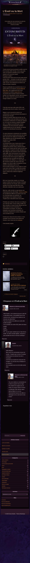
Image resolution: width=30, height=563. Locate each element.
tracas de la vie (18, 92)
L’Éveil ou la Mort (23, 192)
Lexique (3, 476)
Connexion (4, 499)
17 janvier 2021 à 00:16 (16, 345)
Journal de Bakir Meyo (6, 471)
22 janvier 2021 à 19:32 (19, 377)
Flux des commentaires (6, 503)
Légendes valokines (6, 473)
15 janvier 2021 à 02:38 (14, 308)
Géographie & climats (6, 469)
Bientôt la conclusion (6, 445)
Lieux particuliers (5, 478)
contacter (20, 220)
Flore (3, 467)
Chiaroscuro (6, 92)
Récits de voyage (5, 484)
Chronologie (4, 461)
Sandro (20, 13)
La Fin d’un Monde (5, 442)
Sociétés (3, 486)
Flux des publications (6, 501)
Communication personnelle (7, 463)
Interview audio (5, 451)
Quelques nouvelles (6, 448)
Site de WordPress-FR (6, 505)
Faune (3, 465)
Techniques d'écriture (6, 487)
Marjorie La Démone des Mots (17, 306)
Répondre (4, 338)
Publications (4, 482)
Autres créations (5, 459)
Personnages (4, 480)
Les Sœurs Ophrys (5, 474)
